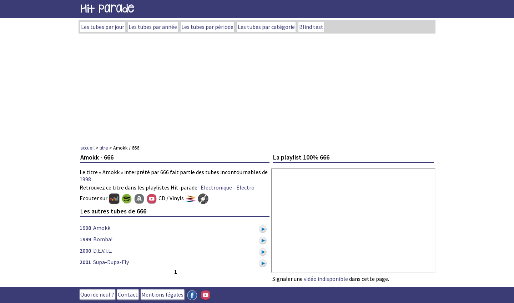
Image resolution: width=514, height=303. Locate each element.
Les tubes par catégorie (266, 26)
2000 (85, 250)
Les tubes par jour (102, 26)
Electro (245, 187)
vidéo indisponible (326, 278)
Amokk (101, 227)
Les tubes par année (152, 26)
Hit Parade (107, 8)
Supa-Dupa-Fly (111, 262)
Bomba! (102, 239)
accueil (87, 148)
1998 (85, 179)
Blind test (311, 26)
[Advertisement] (257, 87)
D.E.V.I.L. (102, 250)
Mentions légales (162, 294)
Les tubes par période (207, 26)
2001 (85, 262)
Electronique (216, 187)
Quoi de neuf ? (97, 294)
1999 (85, 239)
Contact (128, 294)
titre (104, 148)
